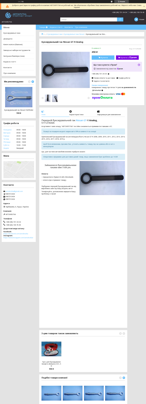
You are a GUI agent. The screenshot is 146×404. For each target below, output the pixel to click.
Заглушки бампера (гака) (14, 56)
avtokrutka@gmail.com (14, 191)
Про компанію (81, 27)
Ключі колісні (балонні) (12, 44)
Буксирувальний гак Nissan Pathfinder (18, 110)
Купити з (128, 57)
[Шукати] (120, 19)
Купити (104, 57)
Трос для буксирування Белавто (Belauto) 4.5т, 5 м (51, 364)
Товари (42, 27)
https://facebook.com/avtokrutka (15, 234)
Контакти (69, 27)
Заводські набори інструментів (16, 50)
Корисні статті (56, 27)
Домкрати (7, 39)
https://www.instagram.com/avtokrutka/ (18, 238)
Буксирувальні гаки (54, 34)
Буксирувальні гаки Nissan (74, 34)
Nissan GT (81, 120)
